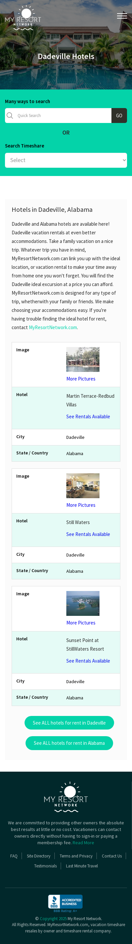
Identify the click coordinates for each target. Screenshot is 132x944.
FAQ (14, 856)
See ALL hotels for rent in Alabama (69, 743)
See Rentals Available (88, 416)
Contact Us (112, 856)
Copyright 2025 (53, 918)
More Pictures (90, 364)
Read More (83, 843)
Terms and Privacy (76, 856)
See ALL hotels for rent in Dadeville (69, 723)
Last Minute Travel (82, 866)
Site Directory (38, 856)
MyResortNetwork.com (53, 327)
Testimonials (45, 866)
